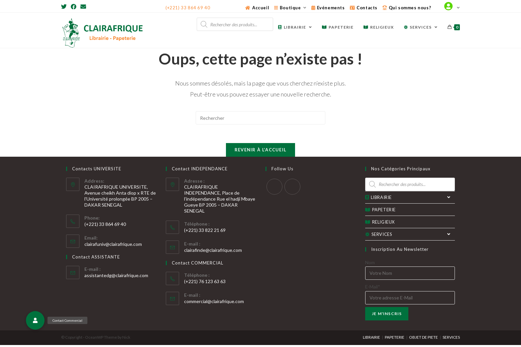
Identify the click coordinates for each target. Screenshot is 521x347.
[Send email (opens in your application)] (83, 6)
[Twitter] (65, 6)
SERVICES (410, 236)
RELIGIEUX (380, 224)
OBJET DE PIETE (423, 339)
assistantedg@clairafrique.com (116, 277)
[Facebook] (73, 6)
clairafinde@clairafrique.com (213, 252)
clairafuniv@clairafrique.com (113, 246)
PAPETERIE (380, 211)
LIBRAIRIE (410, 199)
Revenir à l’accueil (261, 151)
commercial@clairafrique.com (214, 303)
